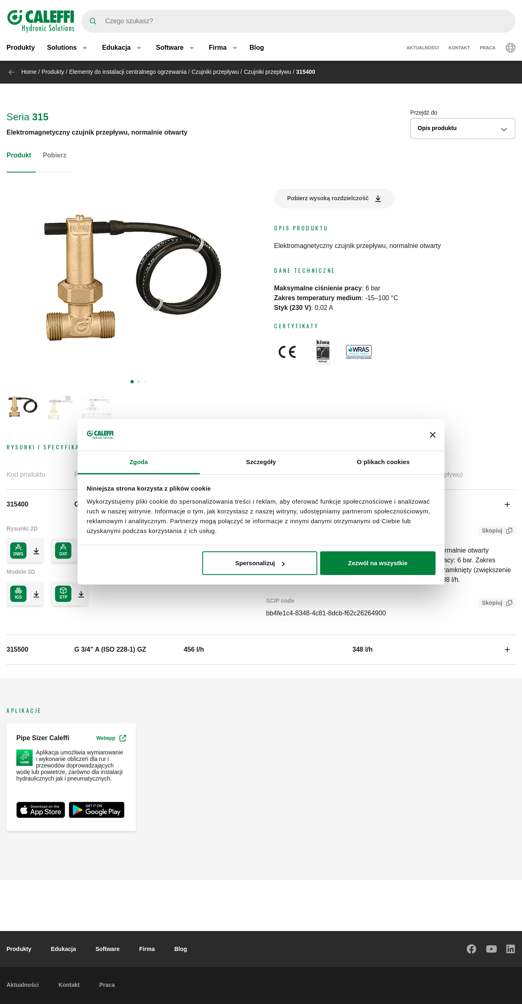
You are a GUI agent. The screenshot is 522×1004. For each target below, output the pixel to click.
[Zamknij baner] (433, 435)
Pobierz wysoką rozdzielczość (328, 198)
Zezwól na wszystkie (377, 562)
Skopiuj (490, 531)
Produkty (21, 47)
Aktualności (423, 48)
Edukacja (63, 949)
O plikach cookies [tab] (383, 461)
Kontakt (459, 48)
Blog (257, 47)
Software (107, 949)
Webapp (111, 738)
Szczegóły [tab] (261, 461)
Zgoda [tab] (138, 461)
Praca (487, 48)
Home (28, 72)
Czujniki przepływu (215, 72)
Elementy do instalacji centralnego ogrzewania (128, 72)
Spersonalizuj (260, 562)
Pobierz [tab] (54, 155)
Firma (147, 949)
